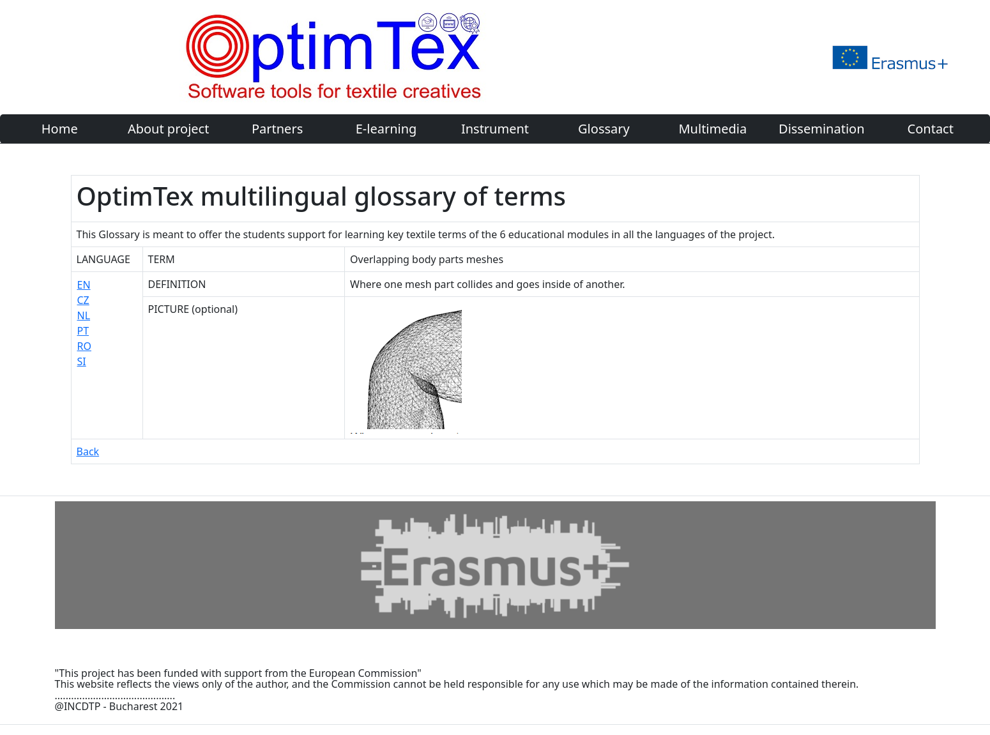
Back (88, 451)
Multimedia (712, 128)
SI (81, 361)
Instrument (495, 128)
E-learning (386, 128)
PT (83, 331)
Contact (931, 128)
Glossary (604, 128)
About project (168, 128)
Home (60, 128)
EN (84, 285)
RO (84, 346)
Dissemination (821, 128)
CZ (83, 300)
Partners (277, 128)
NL (84, 315)
